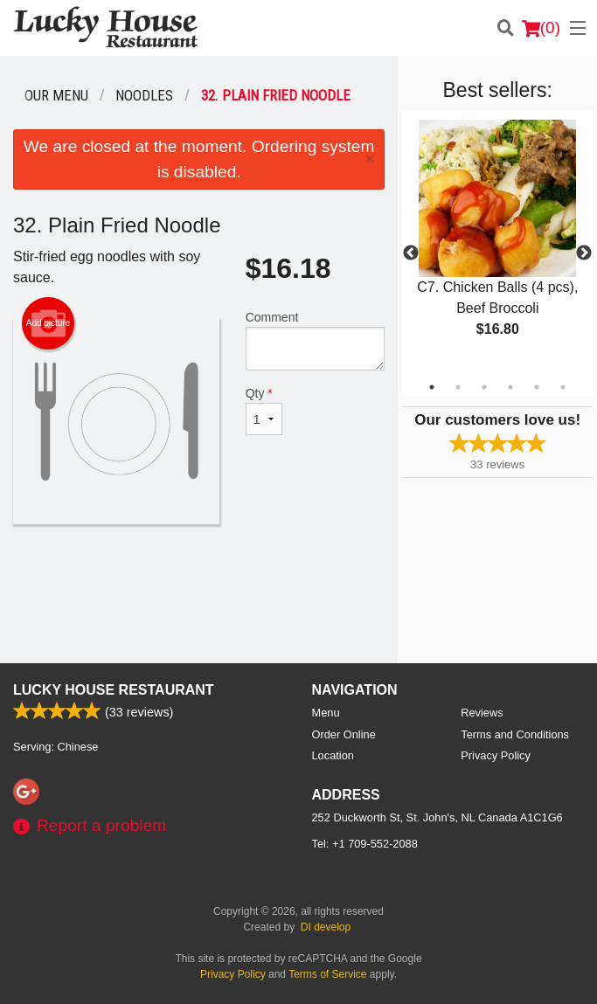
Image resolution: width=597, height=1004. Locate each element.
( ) (541, 28)
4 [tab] (510, 387)
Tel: (365, 843)
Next (584, 253)
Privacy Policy (496, 755)
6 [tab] (563, 387)
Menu (326, 712)
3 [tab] (484, 387)
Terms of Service (327, 974)
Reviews (482, 712)
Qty (264, 410)
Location (333, 755)
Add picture (48, 323)
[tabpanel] (497, 242)
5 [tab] (536, 387)
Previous (411, 253)
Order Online (344, 734)
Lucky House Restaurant (113, 689)
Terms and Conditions (515, 734)
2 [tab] (458, 387)
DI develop (326, 927)
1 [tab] (432, 387)
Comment (315, 340)
